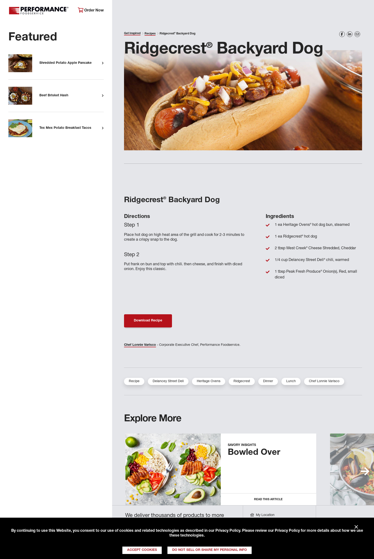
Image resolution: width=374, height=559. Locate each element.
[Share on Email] (357, 34)
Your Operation (241, 11)
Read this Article (268, 499)
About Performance (138, 11)
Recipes (150, 33)
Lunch (291, 381)
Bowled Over (254, 453)
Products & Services (192, 11)
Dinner (268, 381)
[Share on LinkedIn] (350, 34)
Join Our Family (327, 11)
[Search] (362, 11)
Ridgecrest (242, 381)
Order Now (91, 10)
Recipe (134, 381)
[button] (365, 471)
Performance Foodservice (39, 11)
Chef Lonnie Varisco (140, 345)
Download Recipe (148, 320)
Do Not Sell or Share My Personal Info (209, 550)
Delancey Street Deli (168, 381)
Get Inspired (284, 11)
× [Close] (356, 527)
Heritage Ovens (208, 381)
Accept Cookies (142, 550)
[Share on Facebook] (342, 34)
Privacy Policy (227, 531)
